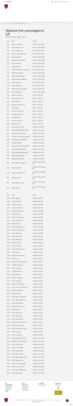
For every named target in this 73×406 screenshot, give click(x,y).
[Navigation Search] (27, 18)
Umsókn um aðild (63, 1)
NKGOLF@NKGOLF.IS (38, 401)
